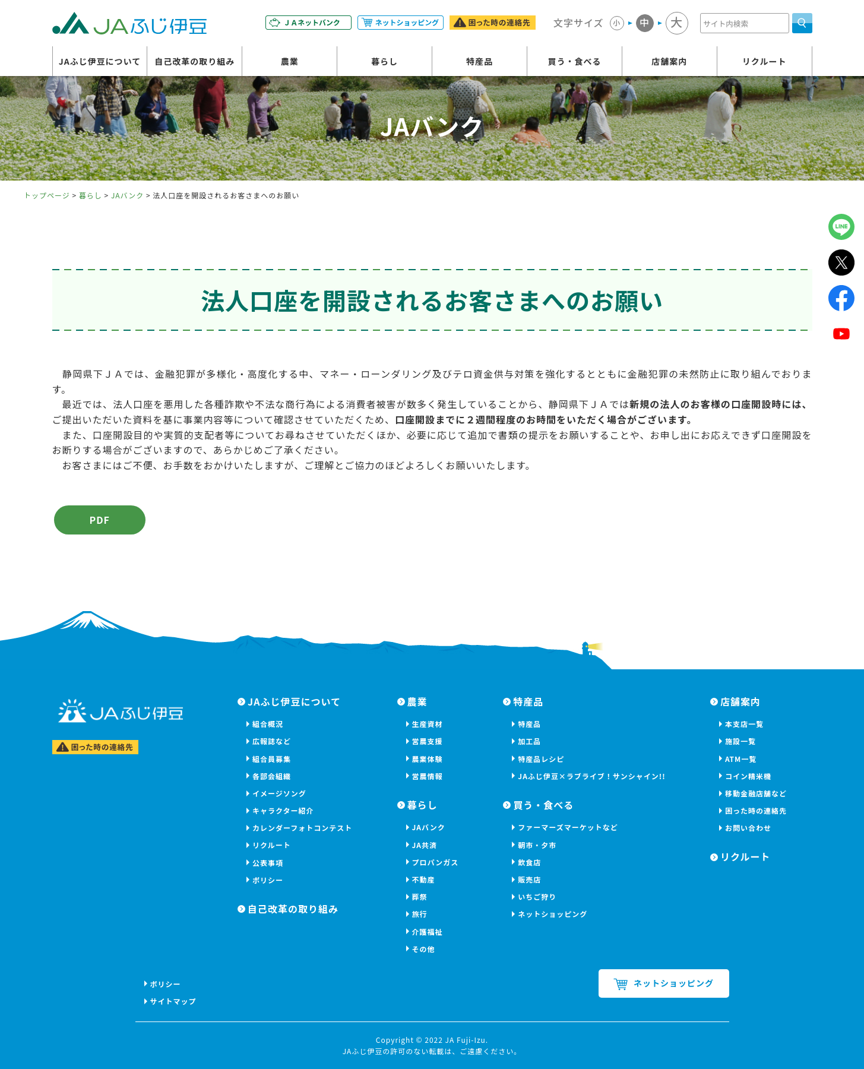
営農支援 (427, 741)
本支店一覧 (744, 724)
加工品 (529, 741)
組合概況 (267, 724)
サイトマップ (173, 1001)
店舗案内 (669, 61)
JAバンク (127, 195)
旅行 (420, 914)
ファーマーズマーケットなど (568, 827)
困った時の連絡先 (756, 810)
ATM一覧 (741, 759)
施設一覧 (740, 741)
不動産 (423, 879)
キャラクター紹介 (283, 810)
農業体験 (427, 759)
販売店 (529, 879)
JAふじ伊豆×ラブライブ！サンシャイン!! (591, 776)
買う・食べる (574, 61)
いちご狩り (537, 896)
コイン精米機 (748, 776)
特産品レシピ (541, 759)
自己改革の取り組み (194, 61)
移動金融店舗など (756, 793)
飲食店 (529, 862)
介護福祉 (427, 931)
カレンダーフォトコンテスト (302, 828)
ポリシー (267, 880)
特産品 (479, 61)
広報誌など (271, 741)
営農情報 (427, 776)
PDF (100, 520)
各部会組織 (271, 776)
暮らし (384, 61)
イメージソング (279, 793)
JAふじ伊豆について (100, 61)
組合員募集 (271, 759)
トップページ (47, 195)
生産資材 (427, 724)
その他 (423, 949)
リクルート (764, 61)
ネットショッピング (552, 914)
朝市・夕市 (537, 845)
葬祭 (420, 896)
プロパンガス (435, 862)
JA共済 (425, 845)
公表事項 (267, 863)
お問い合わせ (748, 828)
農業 (290, 61)
